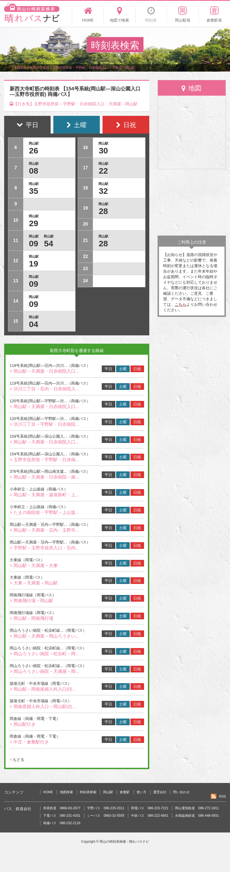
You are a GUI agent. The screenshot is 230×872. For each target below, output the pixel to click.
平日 (108, 369)
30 (103, 150)
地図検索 (66, 792)
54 (48, 243)
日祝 (137, 369)
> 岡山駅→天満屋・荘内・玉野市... (44, 530)
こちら (180, 304)
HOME (48, 792)
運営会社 (159, 792)
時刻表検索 (88, 792)
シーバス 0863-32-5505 (105, 816)
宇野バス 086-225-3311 (105, 808)
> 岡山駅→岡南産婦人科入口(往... (43, 689)
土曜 (123, 369)
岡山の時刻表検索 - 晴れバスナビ (124, 842)
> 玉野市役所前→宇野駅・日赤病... (44, 459)
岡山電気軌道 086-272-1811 (197, 808)
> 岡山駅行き (23, 724)
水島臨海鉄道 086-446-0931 (197, 816)
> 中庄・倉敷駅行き (29, 742)
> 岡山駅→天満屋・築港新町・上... (44, 494)
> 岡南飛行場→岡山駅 (31, 600)
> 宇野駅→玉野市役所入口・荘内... (44, 547)
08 (33, 170)
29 (33, 223)
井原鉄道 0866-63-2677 (61, 808)
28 (103, 211)
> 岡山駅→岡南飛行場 (31, 618)
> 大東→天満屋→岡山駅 (34, 583)
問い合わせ (181, 792)
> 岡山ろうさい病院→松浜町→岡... (44, 653)
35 (33, 190)
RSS (222, 796)
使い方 (142, 792)
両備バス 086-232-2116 (61, 823)
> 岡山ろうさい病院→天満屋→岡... (44, 671)
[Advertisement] (192, 202)
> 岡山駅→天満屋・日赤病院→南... (44, 477)
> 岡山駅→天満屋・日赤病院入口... (44, 371)
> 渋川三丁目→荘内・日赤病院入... (44, 389)
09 (33, 243)
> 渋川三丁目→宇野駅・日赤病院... (44, 424)
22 (103, 170)
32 (103, 190)
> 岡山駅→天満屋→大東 (34, 565)
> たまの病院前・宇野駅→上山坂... (44, 512)
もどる (17, 759)
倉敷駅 (125, 792)
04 (33, 324)
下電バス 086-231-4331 (61, 816)
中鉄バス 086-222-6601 (149, 816)
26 (33, 150)
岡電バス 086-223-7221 (149, 808)
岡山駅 (108, 792)
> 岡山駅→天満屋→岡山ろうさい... (44, 636)
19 (33, 263)
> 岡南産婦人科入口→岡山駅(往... (43, 706)
